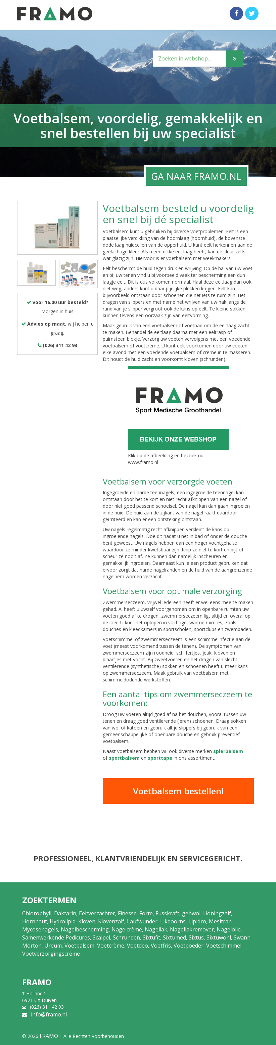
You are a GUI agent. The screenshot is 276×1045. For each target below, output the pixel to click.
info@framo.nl (49, 1014)
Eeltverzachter (97, 913)
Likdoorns (173, 921)
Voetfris (161, 945)
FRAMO (48, 1036)
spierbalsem (228, 751)
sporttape (160, 758)
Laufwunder (142, 921)
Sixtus (196, 937)
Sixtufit (151, 937)
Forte (146, 913)
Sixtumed (174, 937)
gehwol (191, 913)
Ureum (53, 945)
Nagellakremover (192, 929)
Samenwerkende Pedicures (56, 937)
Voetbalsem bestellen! (178, 791)
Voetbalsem (79, 945)
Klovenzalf (111, 921)
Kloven (86, 921)
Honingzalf (217, 913)
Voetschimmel (223, 945)
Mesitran (220, 921)
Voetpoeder (188, 945)
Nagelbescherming (85, 929)
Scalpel (101, 937)
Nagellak (156, 929)
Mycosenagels (40, 929)
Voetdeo (137, 945)
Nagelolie (229, 929)
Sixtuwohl (218, 937)
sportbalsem (124, 758)
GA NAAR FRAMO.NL (196, 176)
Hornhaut (34, 921)
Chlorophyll (36, 913)
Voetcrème (110, 945)
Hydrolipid (63, 921)
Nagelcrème (126, 929)
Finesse (127, 913)
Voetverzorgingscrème (51, 953)
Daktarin (65, 913)
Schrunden (126, 937)
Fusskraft (167, 913)
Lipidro (197, 921)
